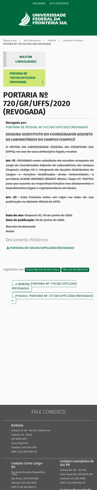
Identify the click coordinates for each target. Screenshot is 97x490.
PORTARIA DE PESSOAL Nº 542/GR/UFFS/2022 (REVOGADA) (47, 127)
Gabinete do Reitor (73, 40)
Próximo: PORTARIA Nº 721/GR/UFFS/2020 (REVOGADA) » (52, 298)
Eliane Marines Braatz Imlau (42, 269)
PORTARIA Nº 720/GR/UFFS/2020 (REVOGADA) (22, 78)
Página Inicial (10, 40)
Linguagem (38, 3)
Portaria (52, 40)
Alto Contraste (59, 3)
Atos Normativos (32, 40)
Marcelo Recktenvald (75, 269)
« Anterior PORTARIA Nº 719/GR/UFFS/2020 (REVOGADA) (44, 286)
